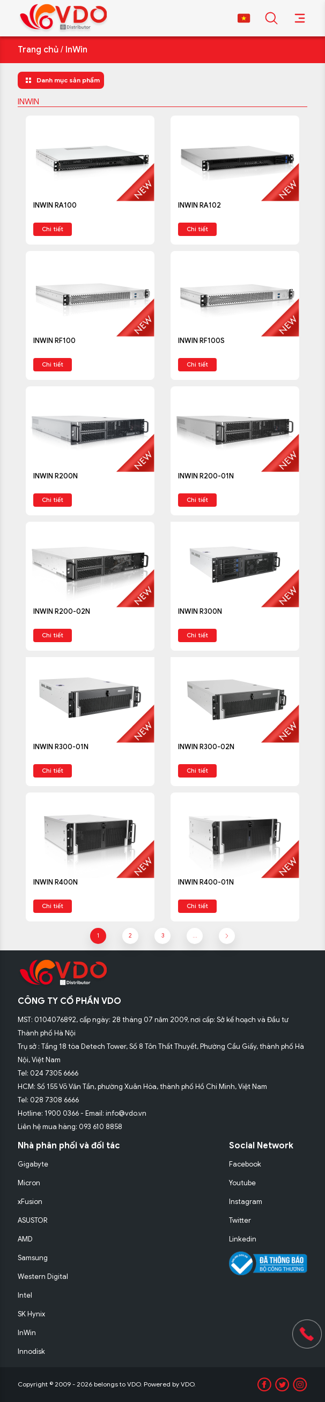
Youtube (242, 1182)
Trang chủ (38, 49)
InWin (76, 49)
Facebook (245, 1164)
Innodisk (31, 1351)
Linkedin (242, 1239)
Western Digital (43, 1276)
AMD (25, 1239)
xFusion (30, 1201)
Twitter (240, 1220)
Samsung (33, 1257)
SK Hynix (31, 1314)
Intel (25, 1295)
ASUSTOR (33, 1220)
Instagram (245, 1201)
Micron (29, 1182)
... (195, 935)
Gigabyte (33, 1164)
